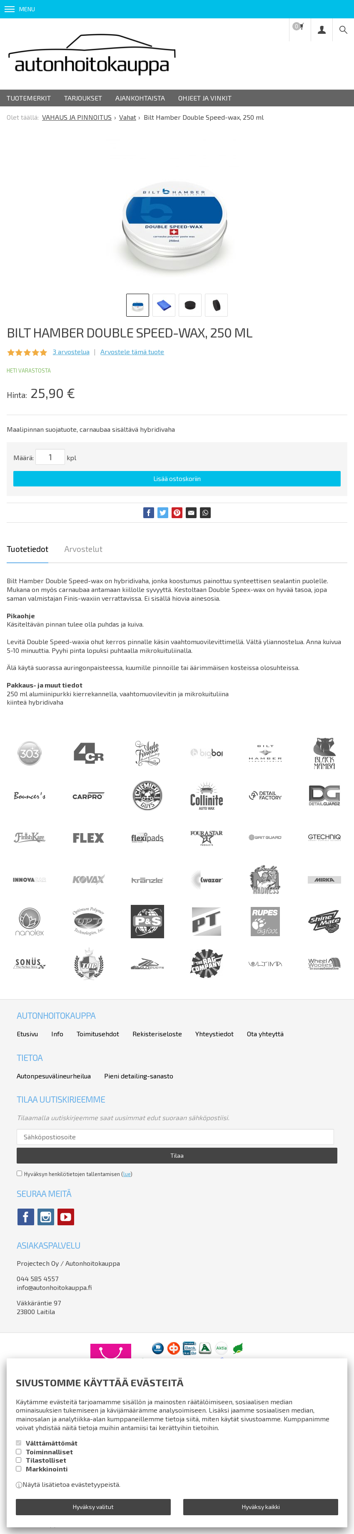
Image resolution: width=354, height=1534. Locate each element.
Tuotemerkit (29, 98)
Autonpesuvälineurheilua (54, 1076)
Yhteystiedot (214, 1034)
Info (57, 1034)
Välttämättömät (51, 1443)
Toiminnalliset (49, 1452)
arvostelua (71, 351)
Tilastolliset (46, 1460)
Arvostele (132, 351)
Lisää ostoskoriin (177, 478)
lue (126, 1174)
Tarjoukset (83, 98)
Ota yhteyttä (265, 1034)
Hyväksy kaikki (261, 1506)
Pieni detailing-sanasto (138, 1076)
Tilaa (177, 1155)
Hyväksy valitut (93, 1506)
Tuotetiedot (27, 549)
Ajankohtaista (140, 98)
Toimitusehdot (98, 1034)
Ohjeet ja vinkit (205, 98)
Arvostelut (83, 549)
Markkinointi (47, 1469)
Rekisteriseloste (157, 1034)
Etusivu (27, 1034)
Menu (20, 9)
